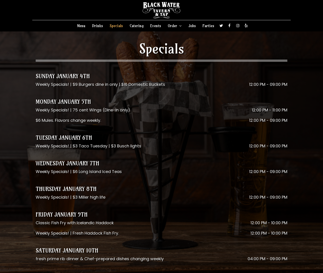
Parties (208, 26)
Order (175, 26)
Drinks (97, 26)
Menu (81, 26)
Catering (137, 26)
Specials (116, 26)
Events (155, 26)
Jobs (192, 26)
